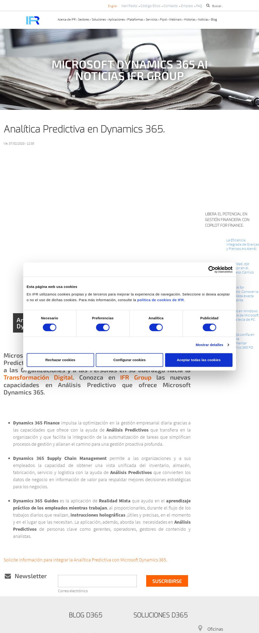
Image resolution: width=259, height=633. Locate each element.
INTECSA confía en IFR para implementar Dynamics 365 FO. (240, 340)
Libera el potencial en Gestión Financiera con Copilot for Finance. (227, 220)
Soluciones (99, 19)
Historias (190, 19)
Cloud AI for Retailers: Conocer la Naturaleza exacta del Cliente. (242, 293)
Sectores (83, 19)
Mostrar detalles (209, 345)
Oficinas (215, 629)
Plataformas (135, 19)
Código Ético (150, 5)
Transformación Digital (38, 377)
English (112, 6)
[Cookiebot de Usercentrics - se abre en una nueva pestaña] (212, 269)
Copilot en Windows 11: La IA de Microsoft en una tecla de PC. (242, 315)
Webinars (175, 19)
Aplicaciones (116, 19)
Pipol (163, 19)
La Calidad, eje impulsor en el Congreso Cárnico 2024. (240, 269)
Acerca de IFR (67, 19)
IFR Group (135, 377)
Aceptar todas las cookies (198, 360)
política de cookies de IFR (160, 300)
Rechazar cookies (60, 360)
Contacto (170, 5)
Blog (214, 19)
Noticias (203, 19)
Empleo (187, 5)
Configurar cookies (129, 360)
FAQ (199, 5)
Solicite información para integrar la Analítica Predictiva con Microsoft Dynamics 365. (86, 560)
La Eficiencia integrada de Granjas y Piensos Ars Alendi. (242, 244)
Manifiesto (129, 5)
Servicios (152, 19)
